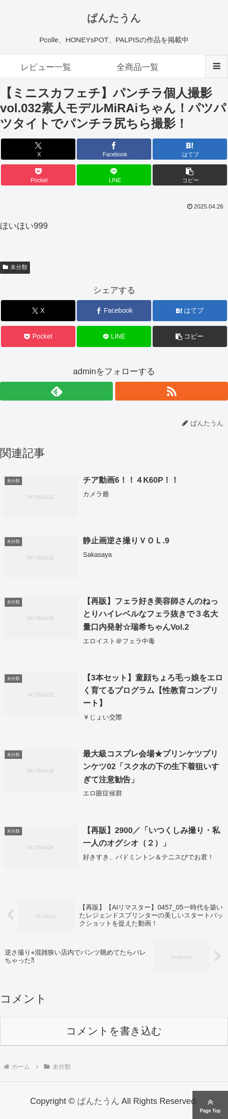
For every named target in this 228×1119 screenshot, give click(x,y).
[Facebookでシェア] (114, 149)
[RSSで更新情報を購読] (171, 391)
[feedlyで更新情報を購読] (56, 391)
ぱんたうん (114, 18)
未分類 (15, 267)
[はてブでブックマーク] (190, 149)
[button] (190, 174)
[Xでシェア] (38, 149)
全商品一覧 (138, 67)
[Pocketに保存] (38, 174)
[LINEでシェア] (114, 174)
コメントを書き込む (114, 1032)
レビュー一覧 (46, 67)
